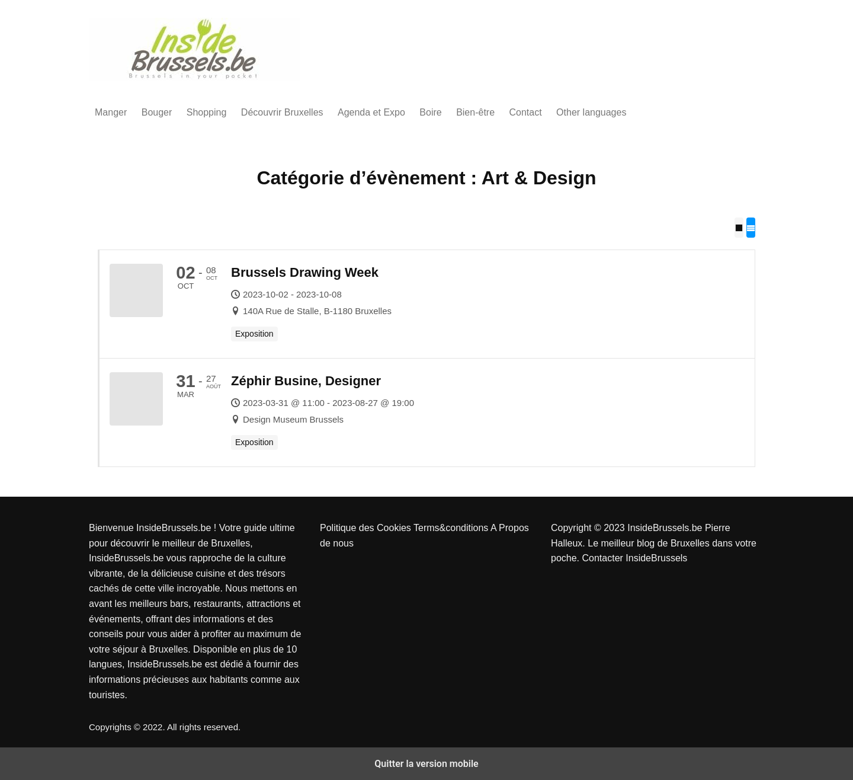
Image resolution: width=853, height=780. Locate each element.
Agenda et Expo (371, 112)
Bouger (157, 112)
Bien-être (475, 112)
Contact (525, 112)
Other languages (591, 112)
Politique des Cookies (366, 528)
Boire (430, 112)
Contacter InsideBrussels (634, 558)
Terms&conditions (451, 528)
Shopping (207, 112)
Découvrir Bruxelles (282, 112)
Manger (111, 112)
